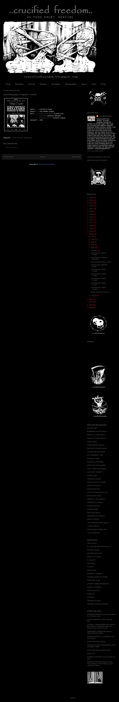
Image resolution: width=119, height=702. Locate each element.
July (92, 236)
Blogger (72, 698)
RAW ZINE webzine (93, 512)
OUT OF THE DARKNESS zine (97, 492)
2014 (91, 231)
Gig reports (56, 84)
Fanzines (43, 84)
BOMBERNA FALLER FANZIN (97, 431)
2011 (91, 302)
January (94, 295)
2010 (91, 305)
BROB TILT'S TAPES (94, 557)
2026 (91, 197)
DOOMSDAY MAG (93, 458)
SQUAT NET (91, 653)
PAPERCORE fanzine (94, 496)
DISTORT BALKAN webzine (96, 452)
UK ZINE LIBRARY (93, 526)
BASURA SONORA (93, 550)
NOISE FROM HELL (93, 489)
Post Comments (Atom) (47, 164)
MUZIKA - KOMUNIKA (94, 587)
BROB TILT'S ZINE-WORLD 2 (96, 438)
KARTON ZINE (92, 475)
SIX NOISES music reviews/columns (99, 650)
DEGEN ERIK (91, 570)
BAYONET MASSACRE (94, 553)
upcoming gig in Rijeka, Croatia (101, 262)
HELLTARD (43, 116)
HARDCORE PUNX (93, 580)
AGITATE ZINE (92, 428)
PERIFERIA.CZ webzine (95, 502)
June (93, 239)
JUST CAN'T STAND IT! (95, 472)
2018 (91, 220)
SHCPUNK (90, 597)
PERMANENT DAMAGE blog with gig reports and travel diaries (99, 632)
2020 (91, 214)
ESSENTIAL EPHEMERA (95, 462)
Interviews (19, 84)
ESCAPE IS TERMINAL (94, 573)
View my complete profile (95, 151)
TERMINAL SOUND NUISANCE (97, 604)
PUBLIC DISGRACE (46, 113)
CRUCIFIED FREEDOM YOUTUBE (98, 157)
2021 (91, 211)
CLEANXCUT (91, 560)
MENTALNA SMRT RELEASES (97, 160)
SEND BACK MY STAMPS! (96, 516)
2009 (91, 307)
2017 (91, 222)
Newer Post (8, 157)
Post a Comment (11, 147)
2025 (91, 200)
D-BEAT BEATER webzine (95, 445)
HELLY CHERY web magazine (97, 468)
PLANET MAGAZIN (93, 506)
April (92, 245)
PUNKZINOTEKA (92, 509)
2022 (91, 208)
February (94, 250)
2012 (91, 299)
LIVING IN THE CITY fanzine (96, 482)
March (93, 247)
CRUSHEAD (91, 563)
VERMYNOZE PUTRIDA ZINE (97, 529)
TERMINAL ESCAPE (94, 600)
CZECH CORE (92, 441)
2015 (91, 228)
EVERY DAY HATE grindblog (96, 465)
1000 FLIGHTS (92, 543)
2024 (91, 203)
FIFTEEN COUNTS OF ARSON (97, 577)
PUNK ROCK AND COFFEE (96, 641)
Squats (84, 84)
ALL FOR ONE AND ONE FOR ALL (98, 546)
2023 (91, 206)
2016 (91, 225)
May (92, 242)
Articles (31, 84)
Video (94, 84)
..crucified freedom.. (105, 116)
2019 (91, 217)
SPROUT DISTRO (93, 519)
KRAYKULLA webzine (94, 479)
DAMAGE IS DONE (46, 118)
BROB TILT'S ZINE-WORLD (96, 435)
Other (103, 84)
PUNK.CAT (90, 594)
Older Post (76, 157)
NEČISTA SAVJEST (93, 590)
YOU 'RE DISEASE (93, 533)
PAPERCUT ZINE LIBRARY (96, 499)
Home (8, 84)
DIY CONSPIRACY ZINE (95, 455)
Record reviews (71, 84)
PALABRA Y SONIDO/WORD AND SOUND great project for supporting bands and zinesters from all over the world (101, 626)
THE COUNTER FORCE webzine (98, 523)
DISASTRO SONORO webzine (97, 448)
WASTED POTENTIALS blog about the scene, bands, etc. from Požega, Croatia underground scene (100, 663)
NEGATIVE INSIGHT (94, 485)
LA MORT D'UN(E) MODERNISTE (98, 584)
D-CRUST (90, 567)
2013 (91, 234)
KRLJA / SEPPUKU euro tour (100, 292)
